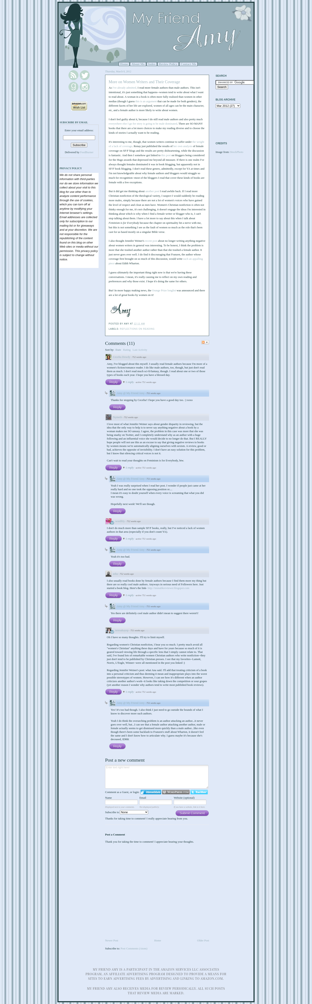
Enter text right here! (156, 776)
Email (142, 797)
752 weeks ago (139, 357)
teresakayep (121, 630)
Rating (127, 349)
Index (152, 64)
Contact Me (188, 64)
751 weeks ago (153, 393)
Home (124, 64)
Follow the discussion (205, 342)
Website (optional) (184, 797)
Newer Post (111, 940)
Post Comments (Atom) (134, 948)
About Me (138, 64)
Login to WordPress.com (176, 792)
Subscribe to (126, 812)
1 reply (130, 382)
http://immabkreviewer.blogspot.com (168, 588)
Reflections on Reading (137, 329)
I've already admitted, (124, 87)
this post (166, 155)
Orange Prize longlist (164, 290)
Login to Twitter (199, 792)
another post (152, 191)
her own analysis (182, 146)
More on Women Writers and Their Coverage (144, 82)
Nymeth (117, 417)
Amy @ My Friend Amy (131, 393)
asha (115, 573)
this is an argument (146, 101)
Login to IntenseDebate (151, 792)
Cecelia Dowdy (121, 356)
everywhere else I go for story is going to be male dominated (143, 123)
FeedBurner (86, 152)
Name (108, 797)
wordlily (120, 521)
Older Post (203, 940)
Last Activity (140, 349)
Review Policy (168, 64)
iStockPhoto (236, 152)
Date (118, 349)
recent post (151, 240)
